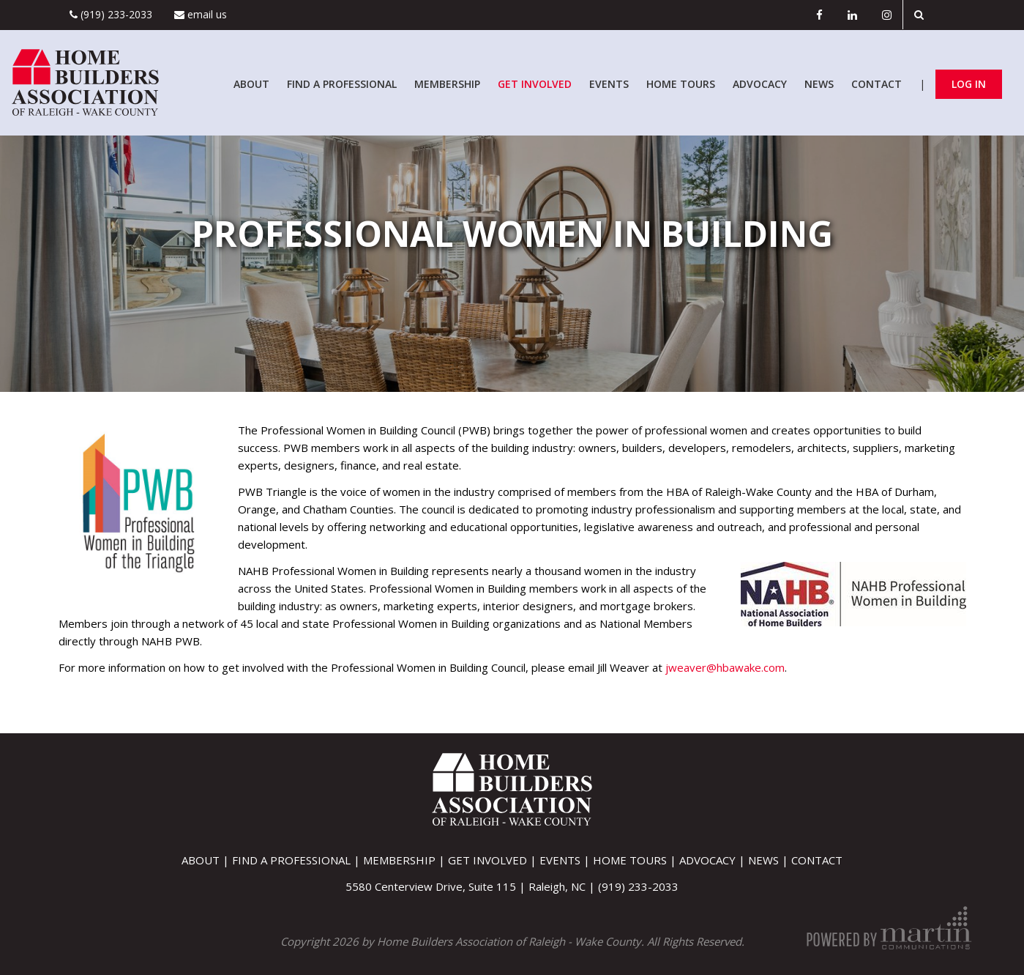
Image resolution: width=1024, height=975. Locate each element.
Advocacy (760, 84)
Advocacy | (713, 860)
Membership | (405, 860)
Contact (876, 84)
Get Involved (535, 84)
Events (609, 84)
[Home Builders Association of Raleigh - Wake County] (85, 81)
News (819, 84)
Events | (566, 860)
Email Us (200, 14)
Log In (969, 84)
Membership (447, 84)
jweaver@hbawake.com (725, 667)
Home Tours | (636, 860)
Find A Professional (342, 84)
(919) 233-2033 (111, 14)
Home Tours (680, 84)
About (251, 84)
